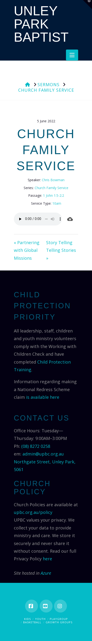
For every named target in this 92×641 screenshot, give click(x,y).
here (47, 559)
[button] (72, 55)
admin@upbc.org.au (43, 454)
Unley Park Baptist (41, 24)
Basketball (32, 622)
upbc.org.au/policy (33, 512)
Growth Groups (59, 622)
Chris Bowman (53, 180)
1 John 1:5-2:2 (53, 195)
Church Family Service (51, 188)
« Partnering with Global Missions (26, 250)
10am (56, 203)
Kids (27, 619)
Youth (40, 619)
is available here (42, 397)
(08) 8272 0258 (35, 446)
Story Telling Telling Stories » (61, 250)
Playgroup (59, 619)
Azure (46, 573)
